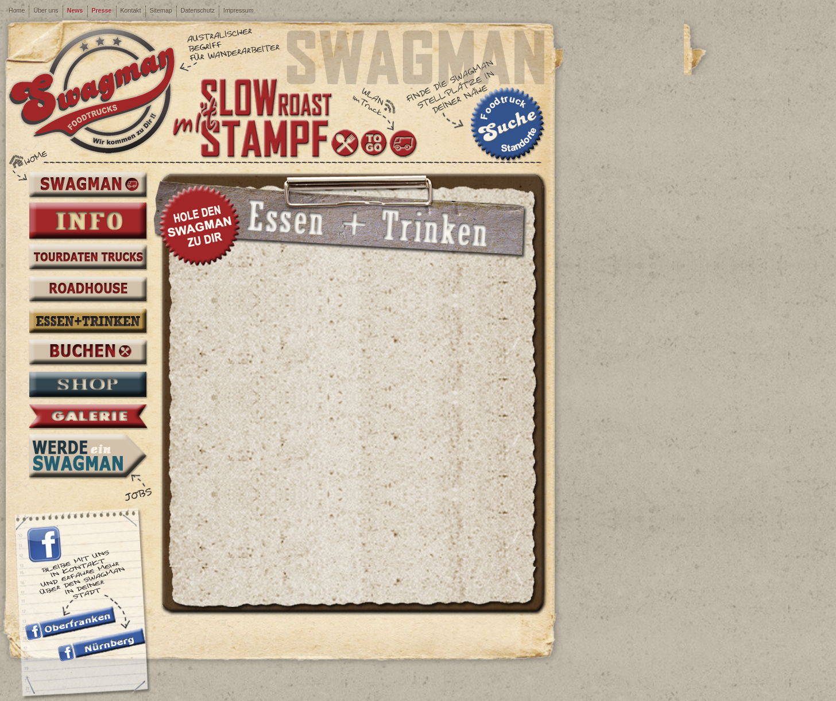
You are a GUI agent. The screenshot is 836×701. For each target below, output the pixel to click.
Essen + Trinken (88, 321)
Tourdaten (88, 258)
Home (17, 10)
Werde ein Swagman (88, 456)
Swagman (88, 185)
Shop (88, 385)
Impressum (238, 10)
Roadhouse (88, 290)
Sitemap (161, 10)
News (75, 10)
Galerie (88, 417)
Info (88, 221)
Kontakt (131, 10)
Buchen (88, 353)
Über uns (45, 10)
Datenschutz (198, 10)
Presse (102, 10)
